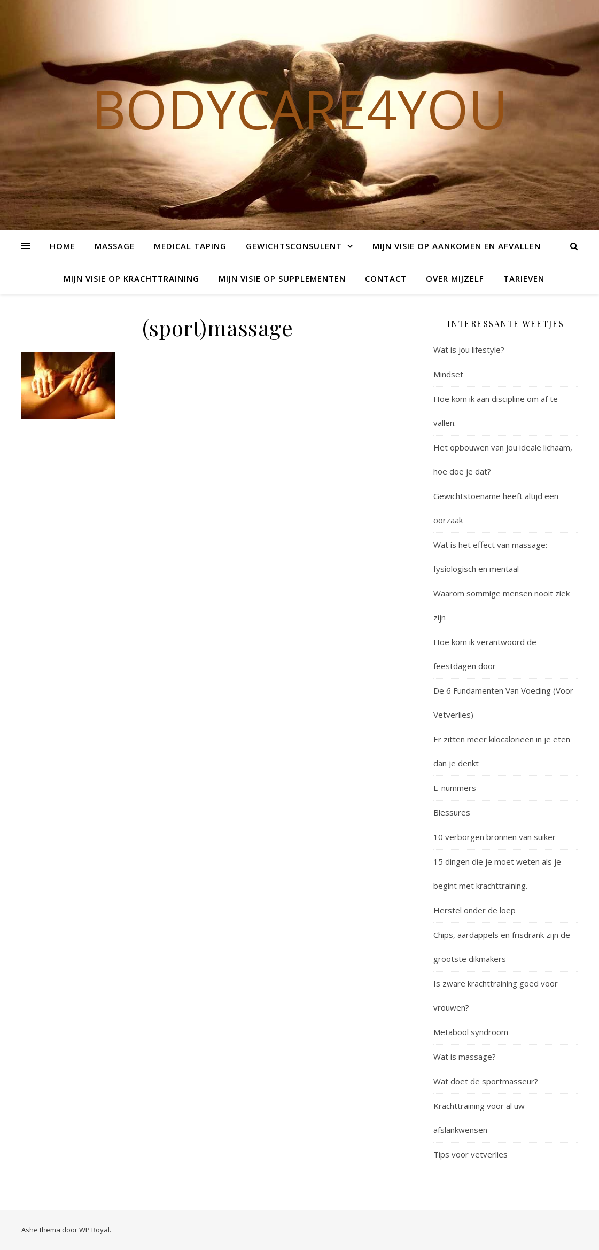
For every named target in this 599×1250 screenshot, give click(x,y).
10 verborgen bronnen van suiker (494, 837)
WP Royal (94, 1230)
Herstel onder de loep (474, 910)
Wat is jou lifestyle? (468, 349)
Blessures (451, 812)
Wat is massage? (464, 1056)
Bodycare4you (299, 108)
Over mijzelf (455, 278)
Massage (115, 245)
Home (62, 245)
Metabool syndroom (470, 1032)
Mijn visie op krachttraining (131, 278)
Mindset (448, 374)
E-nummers (454, 787)
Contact (386, 278)
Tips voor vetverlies (470, 1154)
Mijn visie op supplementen (282, 278)
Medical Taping (190, 245)
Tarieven (523, 278)
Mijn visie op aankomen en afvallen (456, 245)
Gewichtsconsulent (294, 245)
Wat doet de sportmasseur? (485, 1081)
